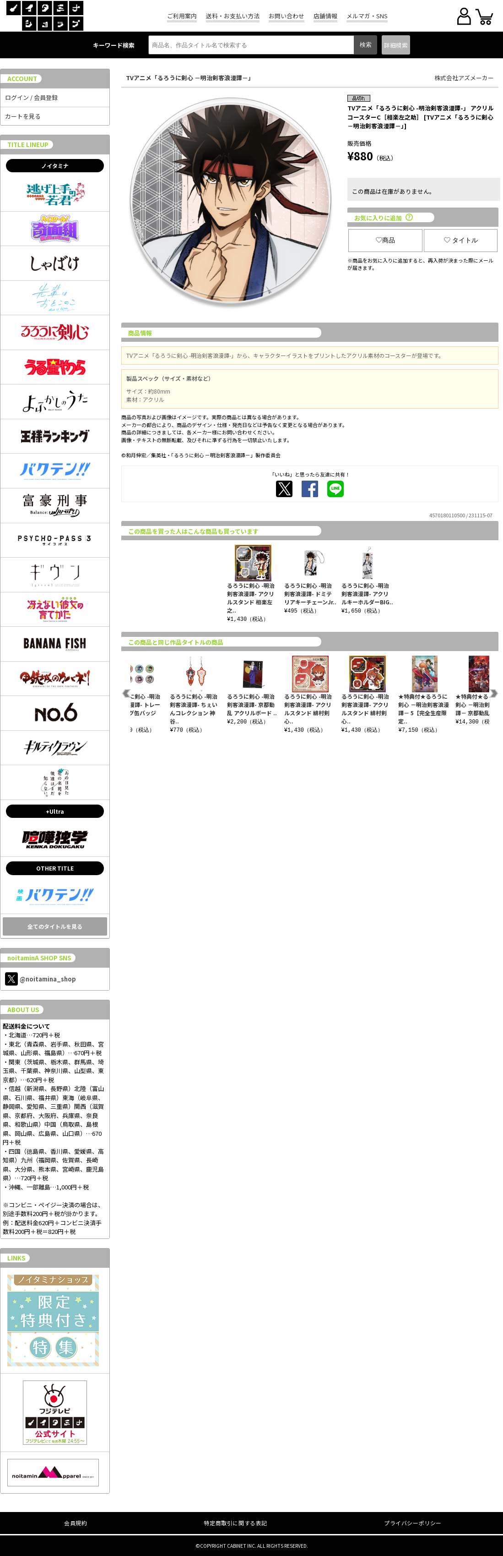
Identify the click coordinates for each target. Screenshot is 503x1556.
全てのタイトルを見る (54, 926)
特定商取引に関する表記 (235, 1523)
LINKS (16, 1258)
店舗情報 (325, 15)
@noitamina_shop (40, 979)
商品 (385, 240)
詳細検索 (396, 45)
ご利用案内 (182, 15)
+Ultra (55, 811)
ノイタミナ (55, 166)
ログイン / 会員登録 (31, 97)
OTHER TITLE (55, 868)
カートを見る (23, 116)
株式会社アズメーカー (464, 77)
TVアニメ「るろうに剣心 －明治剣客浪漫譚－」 (190, 77)
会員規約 (75, 1523)
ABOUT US (23, 1009)
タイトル (461, 240)
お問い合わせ (286, 15)
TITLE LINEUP (28, 144)
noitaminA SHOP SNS (39, 957)
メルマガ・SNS (367, 15)
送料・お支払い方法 (233, 15)
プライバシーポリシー (413, 1523)
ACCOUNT (22, 78)
